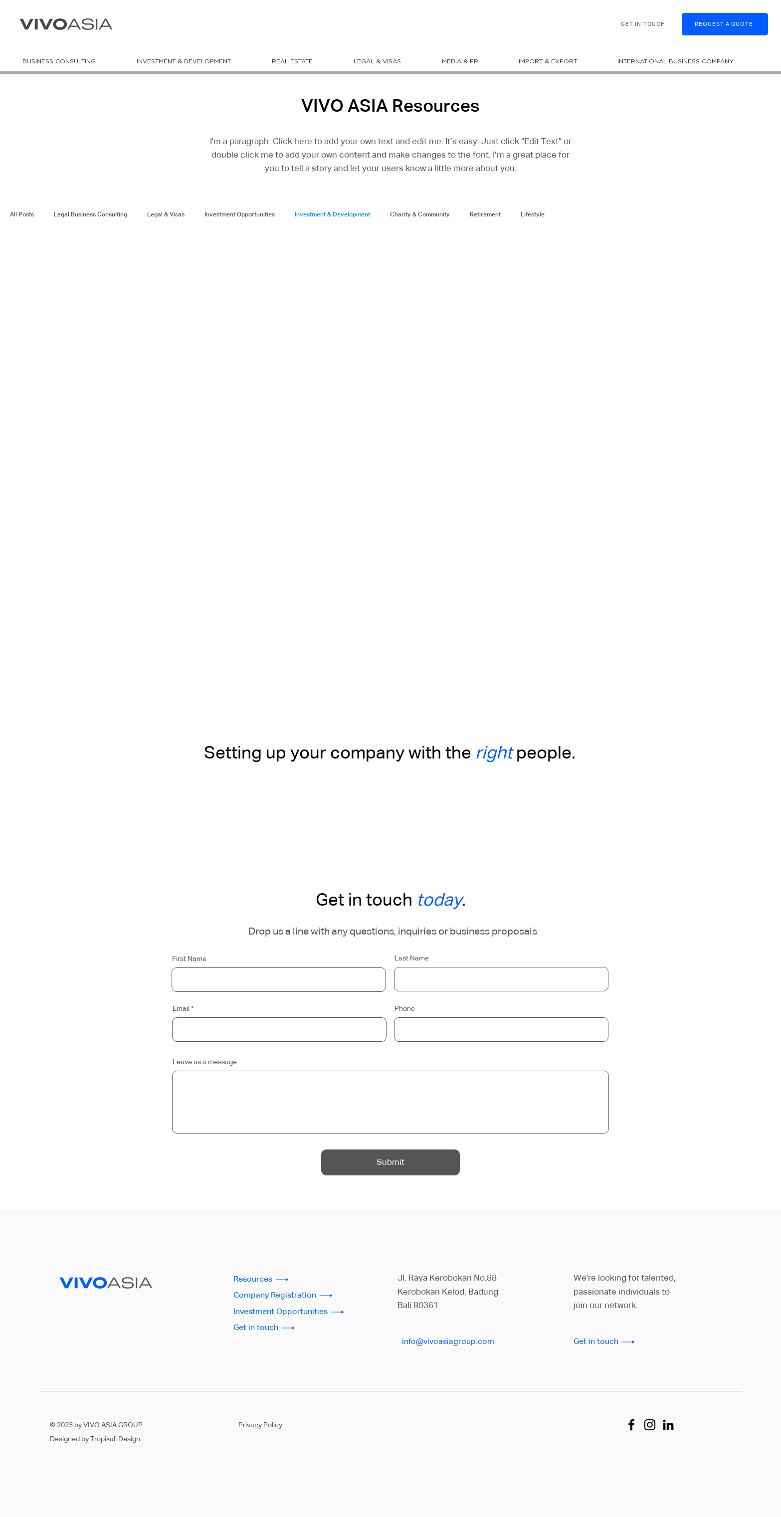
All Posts (22, 215)
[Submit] (390, 1162)
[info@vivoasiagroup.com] (461, 1342)
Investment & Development (332, 215)
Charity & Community (420, 215)
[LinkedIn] (668, 1424)
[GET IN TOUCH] (644, 24)
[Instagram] (649, 1424)
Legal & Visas (166, 215)
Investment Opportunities (239, 215)
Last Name (411, 958)
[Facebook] (631, 1424)
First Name (189, 958)
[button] (72, 61)
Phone (404, 1008)
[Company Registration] (292, 1296)
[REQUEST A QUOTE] (725, 24)
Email (181, 1008)
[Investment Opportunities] (292, 1312)
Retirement (485, 215)
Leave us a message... (207, 1062)
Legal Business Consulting (90, 215)
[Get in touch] (292, 1328)
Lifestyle (533, 215)
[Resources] (292, 1280)
